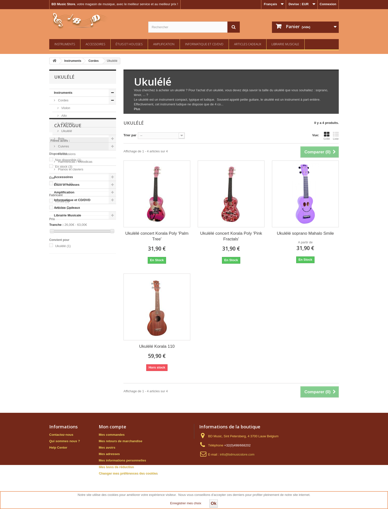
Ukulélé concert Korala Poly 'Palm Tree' (157, 236)
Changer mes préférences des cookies (128, 473)
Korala (62, 310)
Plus (137, 109)
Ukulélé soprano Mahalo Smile (305, 233)
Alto (63, 115)
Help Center (58, 447)
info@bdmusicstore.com (237, 454)
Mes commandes (112, 435)
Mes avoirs (107, 447)
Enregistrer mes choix (185, 503)
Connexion (328, 4)
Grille (326, 135)
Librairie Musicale (285, 44)
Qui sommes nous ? (64, 441)
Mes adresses (109, 454)
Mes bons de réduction (116, 467)
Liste (336, 135)
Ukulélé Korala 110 (157, 346)
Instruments (64, 44)
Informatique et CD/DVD (204, 44)
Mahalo (63, 317)
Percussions (66, 154)
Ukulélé (66, 131)
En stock (63, 275)
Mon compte (112, 427)
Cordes (63, 100)
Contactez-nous (61, 435)
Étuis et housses (129, 44)
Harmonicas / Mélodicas (74, 161)
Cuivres (63, 146)
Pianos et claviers (70, 169)
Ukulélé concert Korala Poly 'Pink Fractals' (231, 236)
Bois (60, 138)
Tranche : (56, 333)
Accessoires (95, 44)
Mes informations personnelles (122, 460)
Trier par (129, 135)
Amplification (163, 44)
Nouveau (64, 293)
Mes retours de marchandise (120, 441)
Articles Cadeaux (247, 44)
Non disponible (68, 269)
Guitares (66, 123)
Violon (65, 108)
